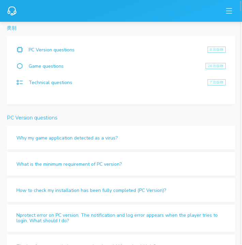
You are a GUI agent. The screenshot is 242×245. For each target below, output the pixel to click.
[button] (121, 137)
